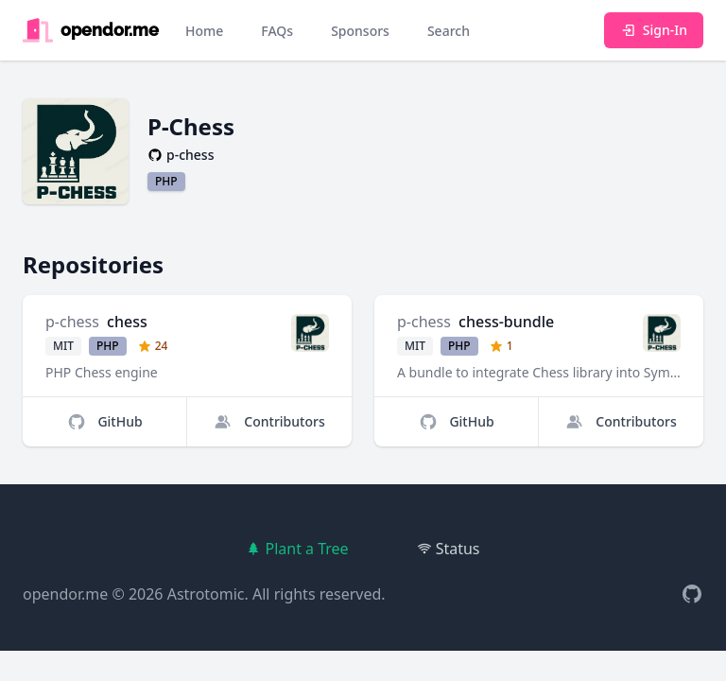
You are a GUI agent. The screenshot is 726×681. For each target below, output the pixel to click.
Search (448, 31)
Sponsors (360, 31)
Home (204, 31)
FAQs (277, 31)
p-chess (72, 321)
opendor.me (65, 594)
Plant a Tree (297, 548)
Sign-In (653, 30)
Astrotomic (206, 594)
